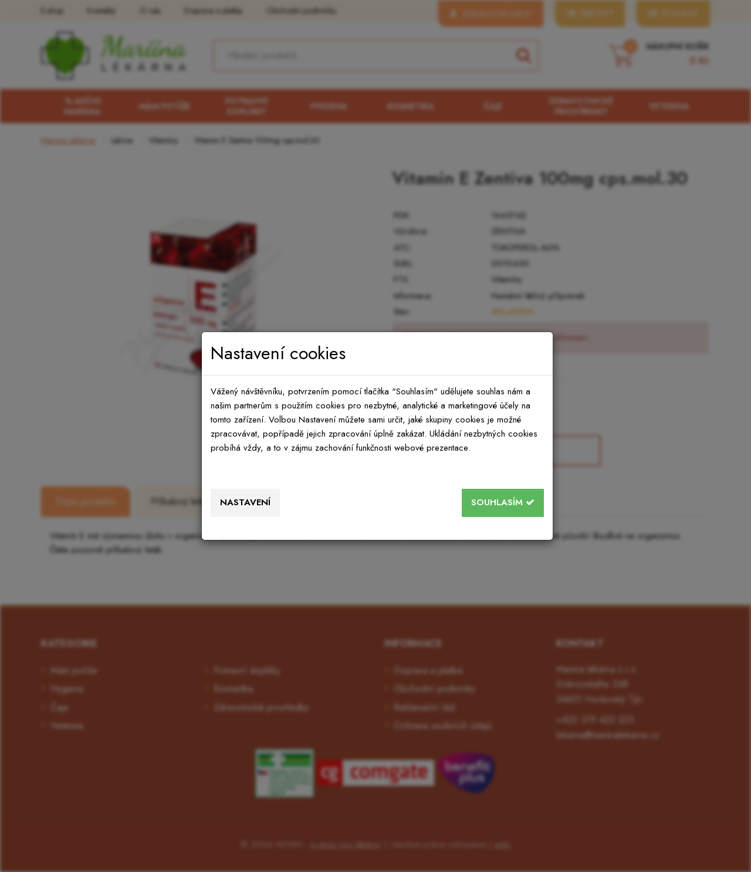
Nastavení (245, 502)
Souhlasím (503, 502)
